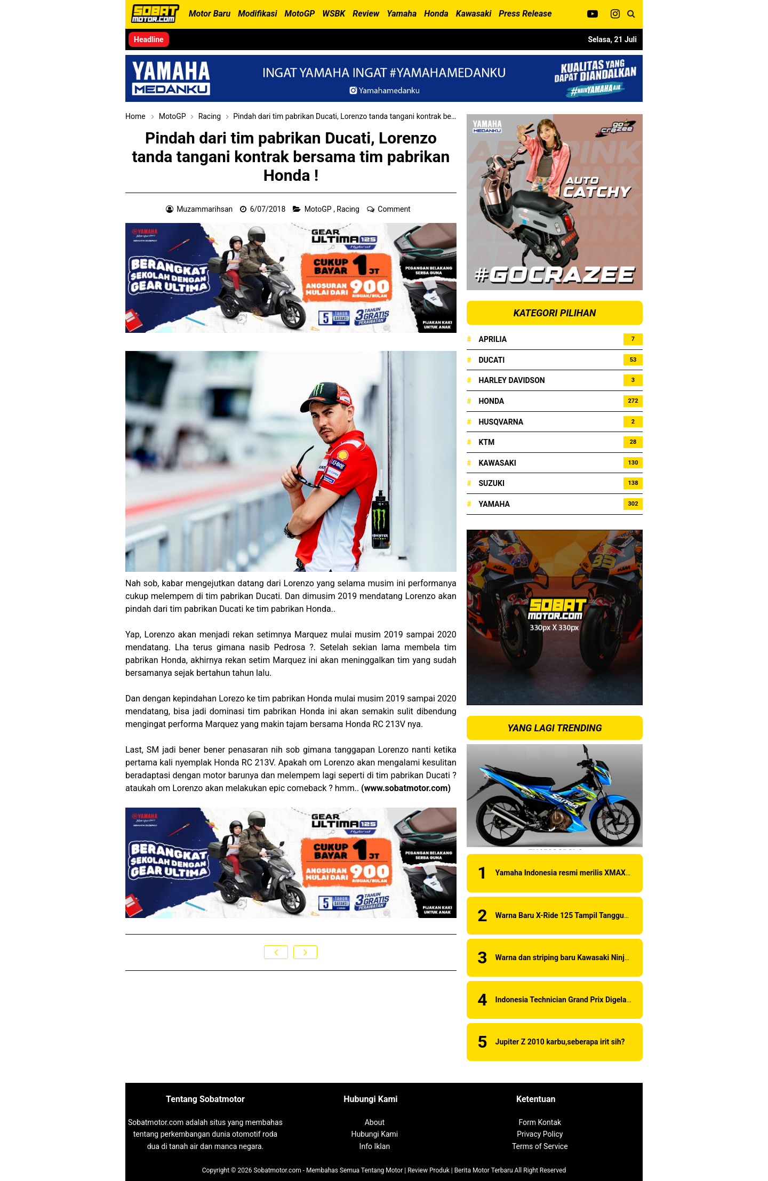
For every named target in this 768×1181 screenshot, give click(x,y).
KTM (486, 442)
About (375, 1122)
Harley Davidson (511, 380)
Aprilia (492, 339)
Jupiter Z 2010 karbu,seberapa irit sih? (560, 1042)
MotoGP (319, 209)
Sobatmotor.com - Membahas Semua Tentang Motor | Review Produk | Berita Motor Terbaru (383, 1170)
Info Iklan (374, 1146)
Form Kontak (539, 1122)
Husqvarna (500, 422)
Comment (395, 209)
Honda (491, 401)
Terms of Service (540, 1146)
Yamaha (493, 504)
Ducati (491, 360)
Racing (349, 209)
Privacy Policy (540, 1134)
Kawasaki (497, 463)
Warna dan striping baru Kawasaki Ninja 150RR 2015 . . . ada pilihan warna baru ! (630, 957)
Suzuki (491, 483)
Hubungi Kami (374, 1134)
